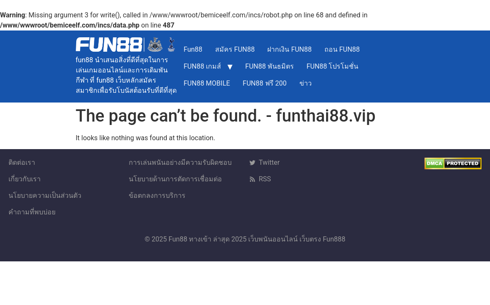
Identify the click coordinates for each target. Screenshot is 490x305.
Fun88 (193, 49)
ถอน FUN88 (342, 49)
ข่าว (305, 83)
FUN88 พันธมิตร (269, 66)
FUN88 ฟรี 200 (265, 83)
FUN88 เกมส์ (202, 66)
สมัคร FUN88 (235, 49)
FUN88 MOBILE (207, 83)
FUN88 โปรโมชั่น (333, 66)
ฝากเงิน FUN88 (289, 49)
